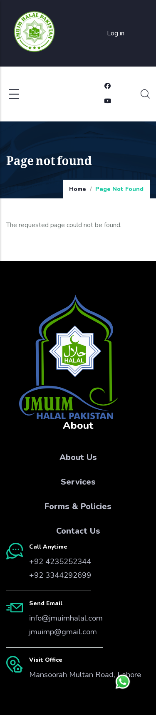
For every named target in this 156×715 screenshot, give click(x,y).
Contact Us (78, 531)
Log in (115, 33)
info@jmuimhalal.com (66, 618)
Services (78, 481)
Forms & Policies (78, 506)
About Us (78, 457)
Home (77, 189)
